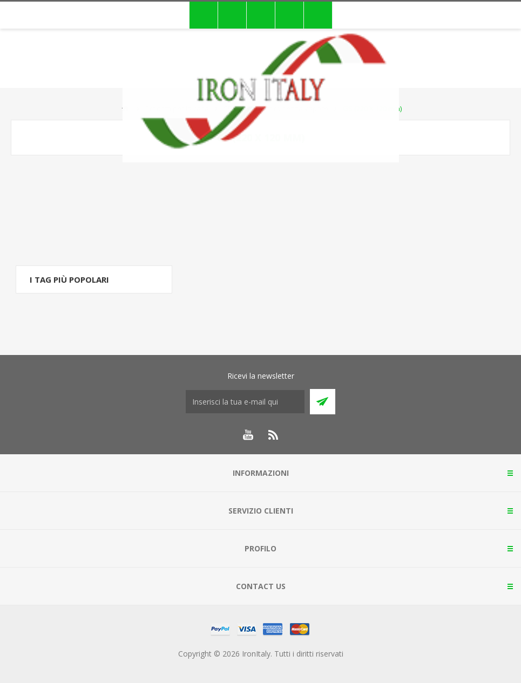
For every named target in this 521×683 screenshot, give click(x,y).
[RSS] (273, 434)
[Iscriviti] (245, 401)
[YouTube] (247, 434)
